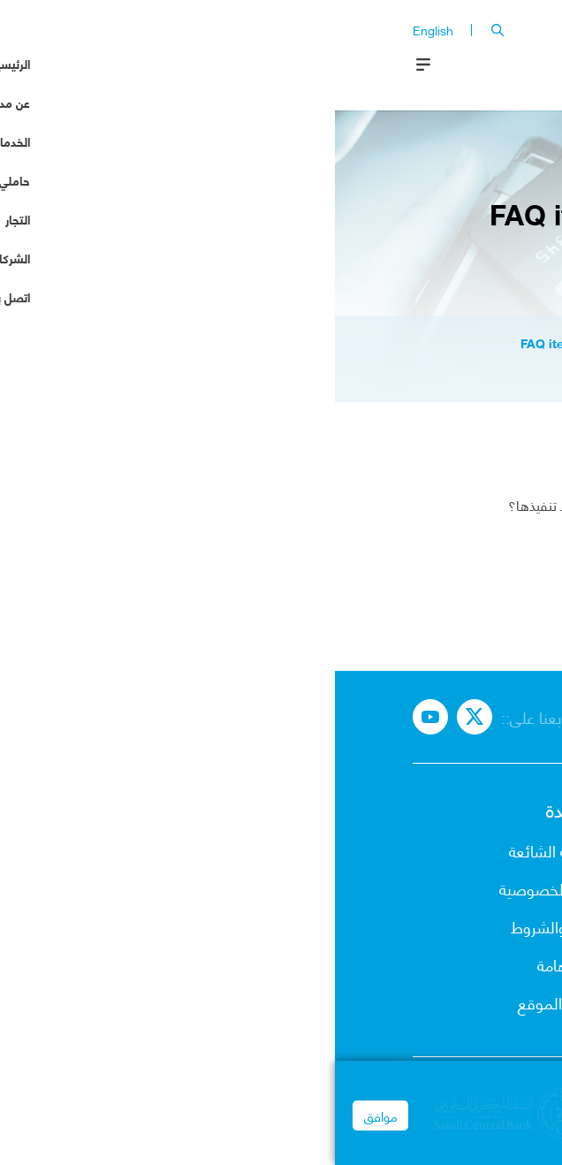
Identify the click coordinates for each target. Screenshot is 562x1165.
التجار (468, 964)
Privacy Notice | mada (488, 1152)
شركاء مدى (450, 1002)
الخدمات (458, 888)
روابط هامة (236, 964)
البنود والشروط (223, 926)
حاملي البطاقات (434, 926)
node (331, 342)
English (98, 30)
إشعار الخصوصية (217, 888)
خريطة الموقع (226, 1002)
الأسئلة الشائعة (222, 850)
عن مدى (459, 850)
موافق (46, 1124)
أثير (475, 483)
